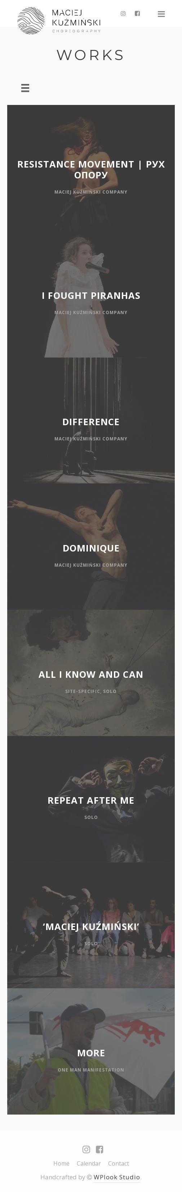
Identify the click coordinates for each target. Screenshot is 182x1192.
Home (61, 1163)
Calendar (89, 1163)
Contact (118, 1163)
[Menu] (25, 88)
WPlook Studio (117, 1177)
